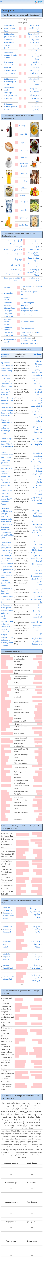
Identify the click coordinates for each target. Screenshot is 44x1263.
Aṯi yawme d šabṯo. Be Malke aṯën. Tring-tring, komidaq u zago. (7, 366)
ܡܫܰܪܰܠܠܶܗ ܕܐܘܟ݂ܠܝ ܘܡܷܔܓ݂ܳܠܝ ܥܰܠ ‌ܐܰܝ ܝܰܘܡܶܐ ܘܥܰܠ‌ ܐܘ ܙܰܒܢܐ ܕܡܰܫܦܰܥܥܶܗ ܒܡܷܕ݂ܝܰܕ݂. (36, 628)
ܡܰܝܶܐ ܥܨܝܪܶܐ (24, 166)
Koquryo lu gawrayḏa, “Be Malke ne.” (6, 392)
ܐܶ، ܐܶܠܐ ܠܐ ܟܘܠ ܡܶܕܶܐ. (16, 265)
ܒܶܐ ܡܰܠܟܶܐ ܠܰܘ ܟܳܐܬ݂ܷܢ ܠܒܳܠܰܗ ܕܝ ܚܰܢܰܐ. (34, 28)
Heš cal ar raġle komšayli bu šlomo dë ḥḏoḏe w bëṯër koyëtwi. (7, 442)
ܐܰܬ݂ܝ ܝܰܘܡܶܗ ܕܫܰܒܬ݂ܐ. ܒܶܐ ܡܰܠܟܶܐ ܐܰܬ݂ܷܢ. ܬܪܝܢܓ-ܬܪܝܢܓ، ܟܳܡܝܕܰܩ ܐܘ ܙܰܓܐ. (37, 367)
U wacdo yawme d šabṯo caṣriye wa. (10, 73)
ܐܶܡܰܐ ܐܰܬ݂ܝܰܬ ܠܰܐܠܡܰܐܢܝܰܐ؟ (32, 249)
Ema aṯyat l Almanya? (8, 304)
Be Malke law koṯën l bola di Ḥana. (9, 28)
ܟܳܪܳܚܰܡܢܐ (19, 254)
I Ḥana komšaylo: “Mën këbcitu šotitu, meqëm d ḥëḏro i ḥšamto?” (7, 457)
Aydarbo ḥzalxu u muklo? (10, 340)
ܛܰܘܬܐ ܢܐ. (10, 241)
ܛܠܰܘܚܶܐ (26, 225)
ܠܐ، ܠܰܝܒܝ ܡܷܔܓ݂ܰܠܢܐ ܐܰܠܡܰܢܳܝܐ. (13, 249)
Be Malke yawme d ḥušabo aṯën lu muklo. (10, 82)
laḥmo (21, 125)
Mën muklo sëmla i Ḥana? (8, 966)
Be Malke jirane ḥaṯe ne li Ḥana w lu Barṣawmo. (10, 37)
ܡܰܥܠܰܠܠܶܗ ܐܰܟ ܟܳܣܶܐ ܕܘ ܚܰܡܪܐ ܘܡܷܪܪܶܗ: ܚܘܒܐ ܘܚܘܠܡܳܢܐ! (36, 641)
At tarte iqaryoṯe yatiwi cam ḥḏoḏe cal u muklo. (7, 614)
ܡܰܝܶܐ (26, 134)
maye (22, 134)
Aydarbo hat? (8, 293)
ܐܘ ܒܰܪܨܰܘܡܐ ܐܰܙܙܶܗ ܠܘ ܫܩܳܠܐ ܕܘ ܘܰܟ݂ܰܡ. (34, 98)
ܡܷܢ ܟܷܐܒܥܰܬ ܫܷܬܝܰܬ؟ (32, 246)
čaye (22, 142)
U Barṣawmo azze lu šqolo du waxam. (10, 98)
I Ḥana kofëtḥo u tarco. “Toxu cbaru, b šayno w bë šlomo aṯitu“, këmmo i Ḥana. (7, 380)
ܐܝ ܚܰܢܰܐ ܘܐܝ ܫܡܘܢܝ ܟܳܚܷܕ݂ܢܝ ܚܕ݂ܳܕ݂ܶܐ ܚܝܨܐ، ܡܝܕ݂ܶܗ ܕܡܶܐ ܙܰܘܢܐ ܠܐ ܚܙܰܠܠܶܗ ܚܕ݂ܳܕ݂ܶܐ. (37, 426)
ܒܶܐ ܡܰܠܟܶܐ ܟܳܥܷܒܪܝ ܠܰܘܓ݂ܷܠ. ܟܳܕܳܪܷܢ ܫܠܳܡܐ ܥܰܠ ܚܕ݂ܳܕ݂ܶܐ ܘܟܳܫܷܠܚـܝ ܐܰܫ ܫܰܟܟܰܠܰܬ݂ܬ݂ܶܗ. (36, 411)
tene (22, 210)
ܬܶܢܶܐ (25, 210)
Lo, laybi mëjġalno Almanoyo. (27, 304)
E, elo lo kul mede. (27, 321)
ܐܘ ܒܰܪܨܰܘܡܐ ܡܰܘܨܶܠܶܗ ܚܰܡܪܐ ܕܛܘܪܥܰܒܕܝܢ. (35, 107)
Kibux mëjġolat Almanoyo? (9, 309)
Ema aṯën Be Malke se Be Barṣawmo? (7, 929)
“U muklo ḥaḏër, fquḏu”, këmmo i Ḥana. (7, 599)
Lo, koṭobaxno (26, 337)
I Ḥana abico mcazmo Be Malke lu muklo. (10, 55)
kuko (22, 195)
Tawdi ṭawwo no (27, 286)
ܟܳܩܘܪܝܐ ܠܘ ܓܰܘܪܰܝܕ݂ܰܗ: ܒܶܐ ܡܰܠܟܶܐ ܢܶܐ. (38, 392)
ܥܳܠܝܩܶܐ (26, 202)
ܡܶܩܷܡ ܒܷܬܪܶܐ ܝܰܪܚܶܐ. (16, 259)
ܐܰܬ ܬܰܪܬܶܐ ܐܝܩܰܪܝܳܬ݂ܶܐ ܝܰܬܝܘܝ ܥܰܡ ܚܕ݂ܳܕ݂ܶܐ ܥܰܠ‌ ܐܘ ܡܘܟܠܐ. (37, 614)
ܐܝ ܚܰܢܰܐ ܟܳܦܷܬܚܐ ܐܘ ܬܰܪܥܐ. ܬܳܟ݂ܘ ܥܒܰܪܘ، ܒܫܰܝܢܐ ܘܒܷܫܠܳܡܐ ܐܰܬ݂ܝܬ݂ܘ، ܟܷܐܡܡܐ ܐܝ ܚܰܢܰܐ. (36, 381)
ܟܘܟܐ (25, 196)
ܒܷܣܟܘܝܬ (24, 191)
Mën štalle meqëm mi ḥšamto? (6, 957)
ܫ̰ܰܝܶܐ (26, 142)
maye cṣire (24, 163)
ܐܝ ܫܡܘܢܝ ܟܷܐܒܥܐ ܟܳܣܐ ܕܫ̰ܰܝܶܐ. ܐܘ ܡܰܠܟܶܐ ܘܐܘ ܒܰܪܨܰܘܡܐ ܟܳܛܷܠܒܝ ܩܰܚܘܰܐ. (36, 471)
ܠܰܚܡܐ (26, 126)
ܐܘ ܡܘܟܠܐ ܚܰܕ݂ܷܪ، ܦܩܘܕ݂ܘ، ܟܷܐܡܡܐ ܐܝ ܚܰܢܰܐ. (36, 599)
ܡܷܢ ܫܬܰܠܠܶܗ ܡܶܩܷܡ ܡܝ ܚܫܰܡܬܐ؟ (36, 957)
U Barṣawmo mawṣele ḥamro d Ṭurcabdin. (10, 107)
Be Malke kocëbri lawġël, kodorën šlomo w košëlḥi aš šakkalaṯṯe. (7, 411)
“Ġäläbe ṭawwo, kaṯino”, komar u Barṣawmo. (7, 400)
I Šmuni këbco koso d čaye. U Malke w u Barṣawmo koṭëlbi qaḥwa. (6, 471)
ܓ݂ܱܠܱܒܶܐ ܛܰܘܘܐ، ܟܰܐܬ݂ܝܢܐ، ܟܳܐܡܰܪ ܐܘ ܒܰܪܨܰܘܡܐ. (37, 400)
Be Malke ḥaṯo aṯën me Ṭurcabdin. (9, 45)
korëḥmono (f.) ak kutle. (29, 310)
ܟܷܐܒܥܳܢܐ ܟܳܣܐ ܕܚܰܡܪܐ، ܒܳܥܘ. (14, 244)
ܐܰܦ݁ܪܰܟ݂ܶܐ (26, 218)
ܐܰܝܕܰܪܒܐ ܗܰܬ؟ (35, 244)
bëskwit (24, 187)
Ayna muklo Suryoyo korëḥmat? (8, 322)
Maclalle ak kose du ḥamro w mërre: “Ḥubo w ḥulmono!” (7, 641)
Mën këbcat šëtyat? (8, 298)
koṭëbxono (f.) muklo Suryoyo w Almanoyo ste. (30, 342)
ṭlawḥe (21, 225)
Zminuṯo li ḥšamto (5, 355)
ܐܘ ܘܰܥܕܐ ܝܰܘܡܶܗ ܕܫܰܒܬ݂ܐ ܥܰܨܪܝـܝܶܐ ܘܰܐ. (34, 73)
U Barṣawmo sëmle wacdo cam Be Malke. (10, 65)
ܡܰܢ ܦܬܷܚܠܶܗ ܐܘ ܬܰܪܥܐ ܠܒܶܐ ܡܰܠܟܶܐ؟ (35, 944)
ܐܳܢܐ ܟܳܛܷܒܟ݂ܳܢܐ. (9, 274)
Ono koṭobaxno (26, 332)
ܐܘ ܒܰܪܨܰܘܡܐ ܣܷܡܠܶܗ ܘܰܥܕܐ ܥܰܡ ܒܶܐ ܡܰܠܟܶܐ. (34, 65)
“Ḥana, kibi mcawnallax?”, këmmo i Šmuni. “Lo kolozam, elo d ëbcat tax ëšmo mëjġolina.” (7, 486)
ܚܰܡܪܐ (26, 157)
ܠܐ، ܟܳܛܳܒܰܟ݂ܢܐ (18, 278)
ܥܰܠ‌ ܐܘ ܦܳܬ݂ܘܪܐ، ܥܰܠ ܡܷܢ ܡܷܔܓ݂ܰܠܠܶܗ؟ (35, 978)
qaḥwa (22, 150)
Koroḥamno (25, 308)
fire (22, 181)
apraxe (21, 217)
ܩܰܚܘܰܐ (26, 151)
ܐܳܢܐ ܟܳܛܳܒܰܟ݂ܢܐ (18, 274)
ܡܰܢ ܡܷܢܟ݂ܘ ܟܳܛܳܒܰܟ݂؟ (33, 269)
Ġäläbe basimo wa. (28, 328)
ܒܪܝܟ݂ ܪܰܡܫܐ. (35, 241)
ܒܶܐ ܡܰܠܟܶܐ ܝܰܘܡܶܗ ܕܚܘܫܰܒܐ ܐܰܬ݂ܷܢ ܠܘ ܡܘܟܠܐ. (34, 82)
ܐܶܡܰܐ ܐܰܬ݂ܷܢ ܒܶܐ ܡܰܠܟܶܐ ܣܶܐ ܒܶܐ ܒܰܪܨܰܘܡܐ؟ (36, 929)
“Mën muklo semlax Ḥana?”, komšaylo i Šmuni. (6, 500)
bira (22, 173)
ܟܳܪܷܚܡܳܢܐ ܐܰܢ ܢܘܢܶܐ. (11, 254)
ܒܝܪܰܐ (25, 173)
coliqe (21, 201)
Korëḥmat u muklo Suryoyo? (9, 315)
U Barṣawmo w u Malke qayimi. (7, 606)
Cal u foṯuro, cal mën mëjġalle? (9, 978)
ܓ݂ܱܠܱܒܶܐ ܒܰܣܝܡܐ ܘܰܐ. (16, 269)
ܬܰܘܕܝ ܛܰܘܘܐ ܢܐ (18, 241)
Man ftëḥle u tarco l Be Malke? (7, 944)
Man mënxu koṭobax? (8, 328)
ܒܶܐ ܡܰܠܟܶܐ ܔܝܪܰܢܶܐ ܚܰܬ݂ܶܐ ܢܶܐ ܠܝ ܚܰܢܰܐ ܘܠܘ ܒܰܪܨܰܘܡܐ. (33, 37)
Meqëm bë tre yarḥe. (28, 314)
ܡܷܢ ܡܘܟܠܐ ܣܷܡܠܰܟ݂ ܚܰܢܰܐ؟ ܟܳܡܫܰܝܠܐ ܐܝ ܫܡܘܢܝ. (36, 500)
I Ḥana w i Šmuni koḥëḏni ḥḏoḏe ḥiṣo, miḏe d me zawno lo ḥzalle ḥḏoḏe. (6, 427)
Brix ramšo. (8, 287)
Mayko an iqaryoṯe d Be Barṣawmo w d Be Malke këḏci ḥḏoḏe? (8, 913)
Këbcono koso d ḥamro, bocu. (29, 293)
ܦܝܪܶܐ (25, 181)
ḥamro (22, 157)
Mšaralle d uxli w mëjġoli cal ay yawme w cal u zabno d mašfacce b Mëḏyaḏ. (7, 628)
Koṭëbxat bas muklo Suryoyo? (9, 333)
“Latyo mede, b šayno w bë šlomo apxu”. (6, 591)
